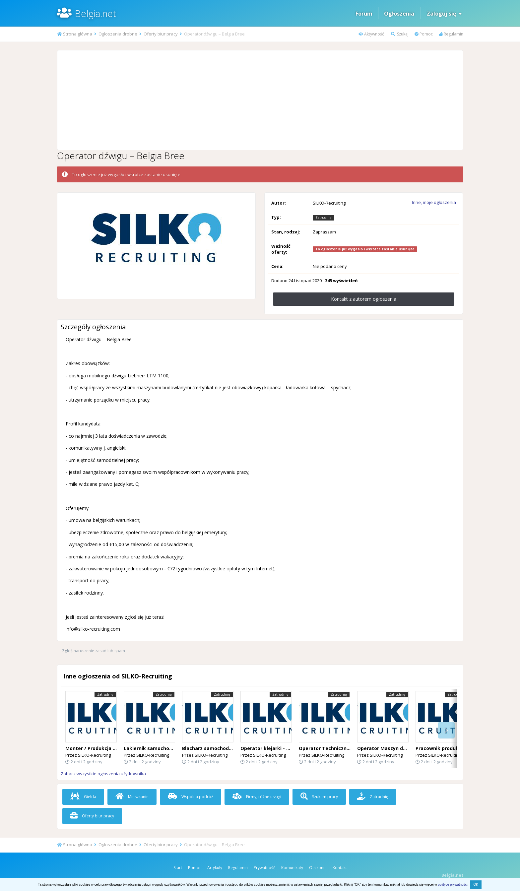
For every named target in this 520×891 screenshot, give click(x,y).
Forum (364, 13)
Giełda (83, 796)
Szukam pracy (319, 796)
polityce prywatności (452, 884)
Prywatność (264, 867)
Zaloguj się (444, 13)
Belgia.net (95, 13)
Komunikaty (292, 867)
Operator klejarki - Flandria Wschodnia (286, 748)
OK (475, 884)
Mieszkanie (132, 796)
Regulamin (451, 34)
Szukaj (400, 34)
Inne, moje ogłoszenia (434, 202)
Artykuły (214, 867)
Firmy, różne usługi (256, 796)
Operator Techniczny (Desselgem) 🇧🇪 (343, 748)
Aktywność (371, 34)
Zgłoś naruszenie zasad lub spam (93, 651)
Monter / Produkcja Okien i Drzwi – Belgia (114, 748)
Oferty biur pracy (92, 816)
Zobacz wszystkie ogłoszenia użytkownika (103, 774)
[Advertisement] (260, 100)
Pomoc (424, 34)
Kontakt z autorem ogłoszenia (363, 299)
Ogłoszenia (399, 13)
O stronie (318, 867)
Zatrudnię (372, 796)
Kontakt (340, 867)
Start (177, 867)
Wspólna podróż (190, 796)
